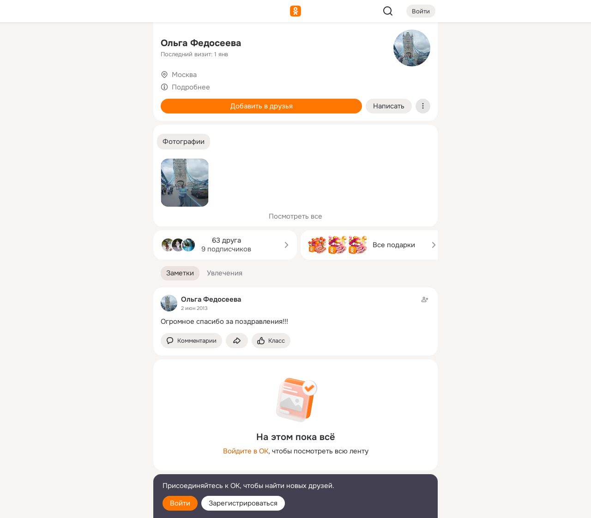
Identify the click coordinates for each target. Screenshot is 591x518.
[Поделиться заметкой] (237, 340)
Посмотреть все (295, 216)
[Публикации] (44, 85)
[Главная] (44, 44)
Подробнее (191, 87)
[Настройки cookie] (85, 506)
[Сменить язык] (85, 466)
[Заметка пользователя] (295, 310)
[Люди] (85, 85)
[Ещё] (85, 447)
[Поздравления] (85, 125)
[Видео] (125, 85)
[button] (183, 142)
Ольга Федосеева (201, 43)
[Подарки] (44, 125)
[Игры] (125, 125)
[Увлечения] (85, 44)
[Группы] (125, 44)
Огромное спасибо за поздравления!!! (224, 321)
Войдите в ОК (245, 451)
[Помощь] (44, 166)
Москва (184, 74)
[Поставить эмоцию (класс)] (271, 340)
